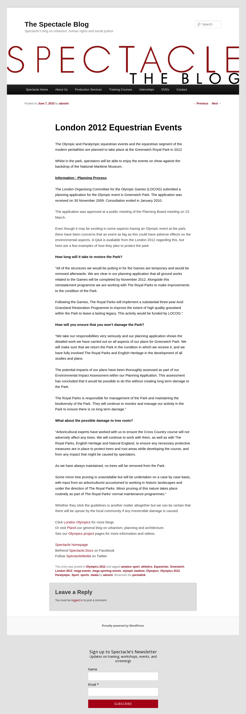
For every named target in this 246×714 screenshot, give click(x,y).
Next (216, 103)
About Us (61, 89)
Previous (200, 103)
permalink (139, 575)
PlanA (71, 528)
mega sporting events (106, 570)
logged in (77, 600)
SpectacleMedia (78, 556)
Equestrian (161, 566)
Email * (93, 684)
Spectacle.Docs (81, 550)
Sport (75, 575)
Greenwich (177, 566)
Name (92, 669)
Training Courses (120, 89)
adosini (64, 103)
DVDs (165, 89)
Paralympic (62, 575)
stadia (95, 575)
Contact (182, 89)
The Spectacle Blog (57, 24)
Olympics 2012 (96, 566)
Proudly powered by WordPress (123, 625)
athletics (146, 566)
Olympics (152, 570)
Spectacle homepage (71, 545)
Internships (146, 89)
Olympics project (81, 533)
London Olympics (77, 522)
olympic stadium (134, 570)
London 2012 (63, 570)
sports (85, 575)
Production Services (88, 89)
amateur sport (130, 566)
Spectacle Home (37, 89)
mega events (82, 570)
